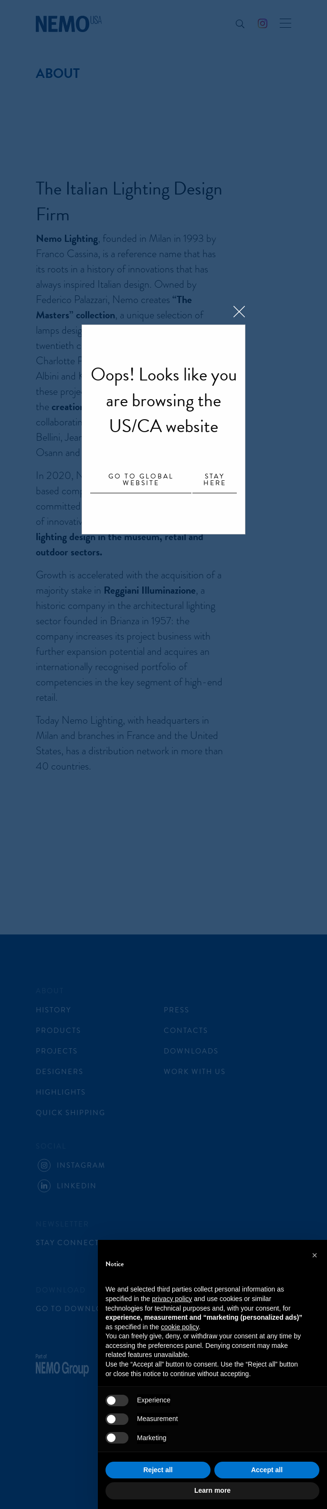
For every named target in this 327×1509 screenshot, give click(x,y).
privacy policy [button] (172, 1299)
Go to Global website (141, 480)
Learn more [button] (212, 1490)
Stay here (214, 480)
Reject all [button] (157, 1470)
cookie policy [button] (180, 1327)
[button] (314, 1255)
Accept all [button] (267, 1470)
